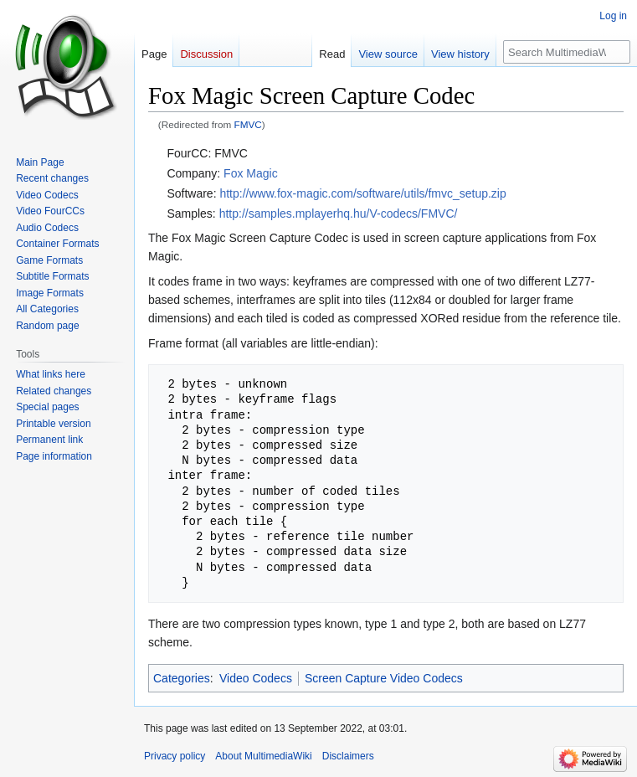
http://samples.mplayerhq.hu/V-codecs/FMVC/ (338, 213)
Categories (181, 678)
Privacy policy (174, 756)
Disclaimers (348, 756)
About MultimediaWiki (263, 756)
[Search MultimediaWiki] (566, 52)
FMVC (248, 124)
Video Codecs (255, 678)
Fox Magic (250, 173)
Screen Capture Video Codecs (384, 678)
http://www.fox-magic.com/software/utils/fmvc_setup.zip (362, 193)
